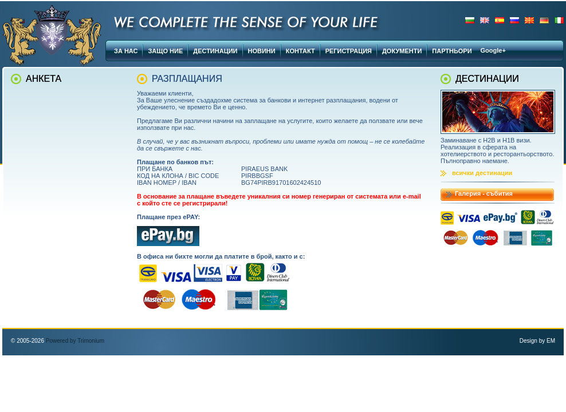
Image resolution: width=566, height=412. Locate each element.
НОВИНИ (262, 50)
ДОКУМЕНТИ (402, 50)
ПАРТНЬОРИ (451, 50)
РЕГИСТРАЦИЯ (348, 50)
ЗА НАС (125, 50)
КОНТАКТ (300, 50)
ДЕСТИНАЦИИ (215, 50)
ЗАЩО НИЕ (165, 50)
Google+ (493, 50)
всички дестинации (482, 172)
